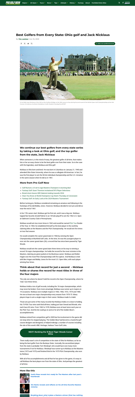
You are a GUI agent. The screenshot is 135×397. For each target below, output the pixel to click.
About (87, 3)
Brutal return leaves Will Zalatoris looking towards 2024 (43, 193)
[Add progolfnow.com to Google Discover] (105, 43)
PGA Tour (73, 223)
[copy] (31, 43)
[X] (119, 2)
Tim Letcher (23, 39)
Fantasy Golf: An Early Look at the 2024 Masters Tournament (45, 199)
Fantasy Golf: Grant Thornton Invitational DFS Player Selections (46, 190)
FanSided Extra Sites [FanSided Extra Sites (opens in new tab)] (99, 3)
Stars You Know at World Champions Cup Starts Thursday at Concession (49, 196)
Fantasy (80, 3)
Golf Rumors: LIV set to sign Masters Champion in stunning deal (46, 188)
